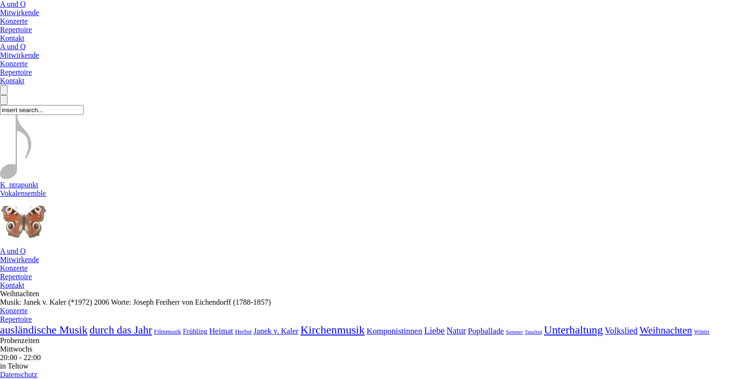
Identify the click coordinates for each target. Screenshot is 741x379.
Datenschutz (18, 374)
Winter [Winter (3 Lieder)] (702, 331)
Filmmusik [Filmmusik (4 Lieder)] (167, 331)
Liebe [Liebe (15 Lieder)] (434, 330)
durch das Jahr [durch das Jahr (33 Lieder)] (120, 330)
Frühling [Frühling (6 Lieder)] (195, 331)
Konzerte (14, 21)
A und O (13, 4)
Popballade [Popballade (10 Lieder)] (486, 330)
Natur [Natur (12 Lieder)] (456, 330)
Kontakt (12, 38)
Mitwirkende (19, 13)
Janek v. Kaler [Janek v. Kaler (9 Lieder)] (276, 330)
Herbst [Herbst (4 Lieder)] (243, 331)
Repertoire (16, 30)
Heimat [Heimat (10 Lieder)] (221, 330)
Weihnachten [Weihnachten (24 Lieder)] (665, 330)
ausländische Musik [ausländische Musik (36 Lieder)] (43, 330)
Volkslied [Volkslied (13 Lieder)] (621, 330)
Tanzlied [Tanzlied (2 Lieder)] (534, 332)
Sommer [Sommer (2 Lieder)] (514, 332)
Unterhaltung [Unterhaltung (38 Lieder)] (573, 330)
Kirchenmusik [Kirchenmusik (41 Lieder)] (333, 330)
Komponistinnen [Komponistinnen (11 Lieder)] (394, 330)
